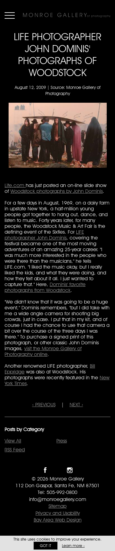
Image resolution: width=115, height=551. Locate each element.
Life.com (15, 185)
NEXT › (76, 405)
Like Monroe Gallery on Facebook (45, 470)
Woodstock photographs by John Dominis (56, 191)
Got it (45, 545)
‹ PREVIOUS (44, 405)
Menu (10, 15)
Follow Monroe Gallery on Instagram (69, 470)
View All (13, 441)
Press (61, 441)
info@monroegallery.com (57, 499)
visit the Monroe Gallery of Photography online (43, 351)
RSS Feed (15, 450)
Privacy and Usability (58, 513)
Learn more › (73, 545)
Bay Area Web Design (58, 520)
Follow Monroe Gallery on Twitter (57, 470)
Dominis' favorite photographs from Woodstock (45, 287)
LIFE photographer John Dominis (44, 235)
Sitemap (57, 506)
